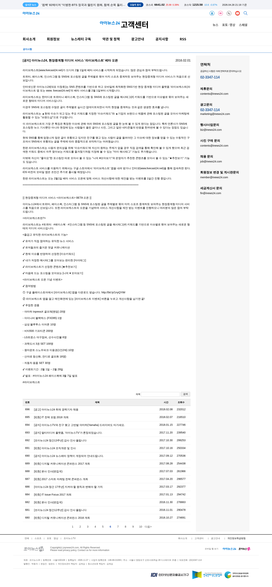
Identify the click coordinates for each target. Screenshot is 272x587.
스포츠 (38, 538)
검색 (185, 394)
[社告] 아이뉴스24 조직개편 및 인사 (55, 448)
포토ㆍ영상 (52, 538)
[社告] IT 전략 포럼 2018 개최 (51, 417)
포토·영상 (228, 24)
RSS (183, 38)
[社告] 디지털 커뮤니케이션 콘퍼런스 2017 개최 (62, 463)
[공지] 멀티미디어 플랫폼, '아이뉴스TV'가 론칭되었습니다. (68, 432)
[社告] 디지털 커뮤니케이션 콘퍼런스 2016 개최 (62, 517)
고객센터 (199, 538)
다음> (148, 526)
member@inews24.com (214, 177)
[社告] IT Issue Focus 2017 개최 (52, 494)
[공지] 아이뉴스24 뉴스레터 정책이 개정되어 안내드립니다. (69, 455)
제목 (158, 394)
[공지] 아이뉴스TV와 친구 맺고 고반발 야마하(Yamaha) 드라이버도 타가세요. (79, 424)
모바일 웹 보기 (211, 549)
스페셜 (243, 24)
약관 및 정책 (111, 38)
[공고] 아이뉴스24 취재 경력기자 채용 (56, 409)
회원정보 (53, 38)
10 (140, 526)
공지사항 (161, 38)
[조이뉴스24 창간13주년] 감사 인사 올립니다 (60, 440)
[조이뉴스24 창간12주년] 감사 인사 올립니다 (60, 510)
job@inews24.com (211, 161)
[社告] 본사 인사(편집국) (48, 471)
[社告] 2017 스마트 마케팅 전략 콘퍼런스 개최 (61, 479)
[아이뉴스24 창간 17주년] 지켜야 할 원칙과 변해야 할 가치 (68, 486)
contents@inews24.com (214, 93)
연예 (27, 538)
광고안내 (137, 38)
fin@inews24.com (210, 192)
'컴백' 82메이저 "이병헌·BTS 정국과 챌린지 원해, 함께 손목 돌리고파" (85, 4)
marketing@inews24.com (215, 113)
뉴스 (215, 24)
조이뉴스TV (70, 538)
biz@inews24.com (211, 129)
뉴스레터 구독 (81, 38)
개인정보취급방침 (236, 538)
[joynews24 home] (244, 549)
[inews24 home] (229, 549)
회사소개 (29, 38)
